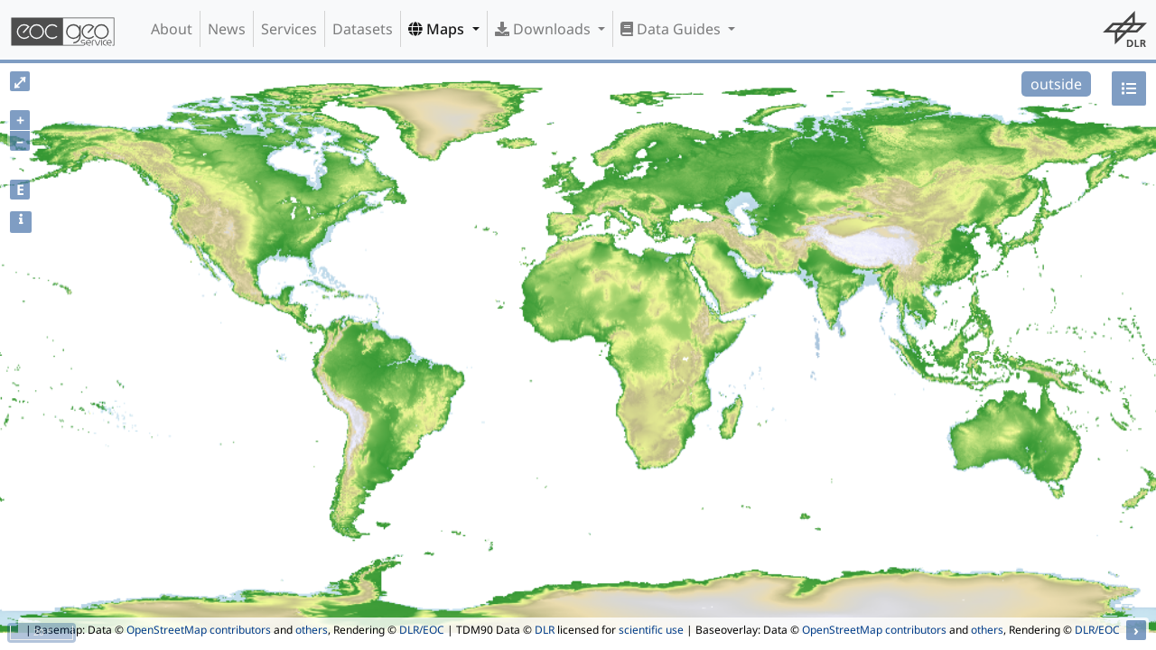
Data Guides (672, 29)
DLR (545, 629)
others (311, 629)
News (227, 29)
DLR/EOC (421, 629)
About (171, 29)
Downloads (544, 29)
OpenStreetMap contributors (198, 629)
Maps (438, 29)
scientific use (651, 629)
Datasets (362, 29)
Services (289, 29)
